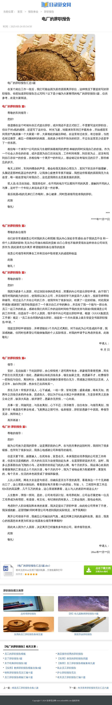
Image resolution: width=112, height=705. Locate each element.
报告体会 (33, 11)
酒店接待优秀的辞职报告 (70, 654)
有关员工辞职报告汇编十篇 (71, 677)
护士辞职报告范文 (66, 672)
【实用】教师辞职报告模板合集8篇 (23, 668)
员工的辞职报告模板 (15, 654)
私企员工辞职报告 (66, 668)
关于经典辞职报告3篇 (16, 663)
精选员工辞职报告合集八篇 (25, 688)
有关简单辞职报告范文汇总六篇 (93, 688)
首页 (19, 11)
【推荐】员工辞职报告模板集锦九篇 (76, 663)
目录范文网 (51, 701)
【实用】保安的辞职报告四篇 (72, 658)
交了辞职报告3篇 (13, 658)
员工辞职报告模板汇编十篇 (19, 677)
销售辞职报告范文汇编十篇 (19, 672)
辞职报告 (49, 11)
